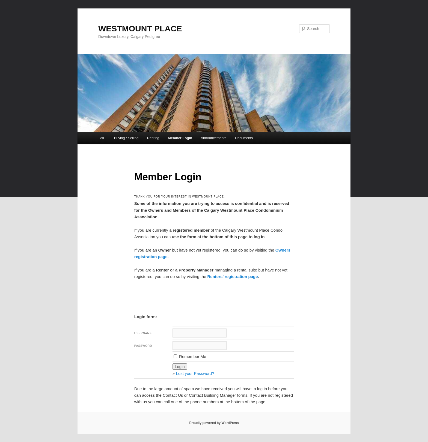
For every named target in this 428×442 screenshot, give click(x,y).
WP (102, 138)
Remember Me (190, 356)
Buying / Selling (126, 138)
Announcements (213, 138)
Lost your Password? (195, 373)
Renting (153, 138)
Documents (244, 138)
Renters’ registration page (232, 276)
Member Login (180, 138)
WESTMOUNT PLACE (140, 28)
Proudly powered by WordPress (214, 423)
